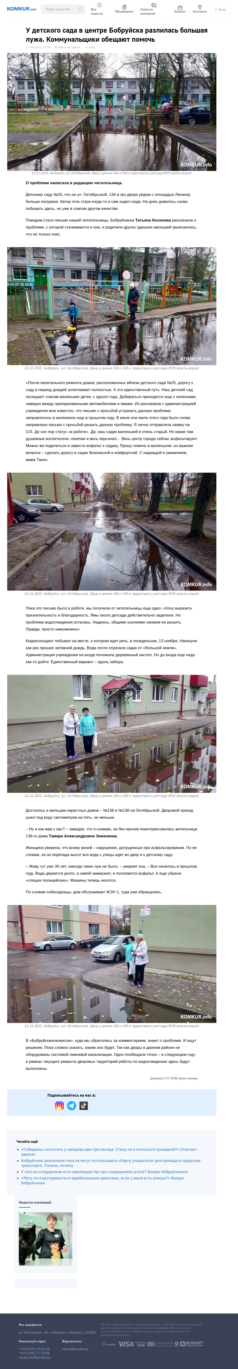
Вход (220, 9)
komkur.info (166, 1328)
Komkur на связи (67, 47)
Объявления (124, 9)
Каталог (180, 9)
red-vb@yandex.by (75, 1349)
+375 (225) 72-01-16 (34, 1349)
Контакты (200, 9)
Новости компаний (148, 9)
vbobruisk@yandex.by (34, 1357)
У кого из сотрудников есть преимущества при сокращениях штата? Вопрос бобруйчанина (104, 1171)
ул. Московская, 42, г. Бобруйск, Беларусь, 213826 (57, 1333)
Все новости (97, 9)
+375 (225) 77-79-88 (34, 1353)
